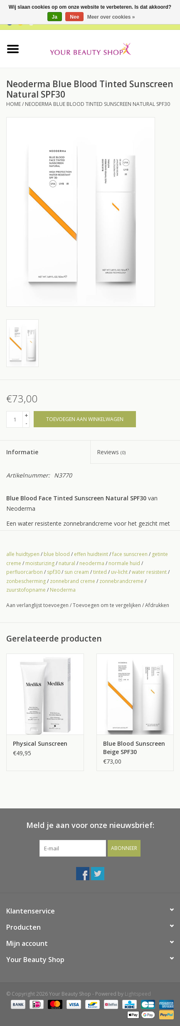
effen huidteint (91, 554)
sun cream (76, 571)
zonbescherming (26, 581)
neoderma (91, 563)
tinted (100, 571)
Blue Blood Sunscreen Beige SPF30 (134, 748)
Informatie (22, 452)
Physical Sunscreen (40, 743)
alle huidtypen (22, 554)
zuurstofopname (26, 589)
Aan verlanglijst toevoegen (37, 605)
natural (67, 563)
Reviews (111, 452)
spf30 (53, 571)
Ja (54, 17)
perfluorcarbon (24, 571)
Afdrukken (157, 605)
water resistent (149, 571)
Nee (74, 17)
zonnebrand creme (72, 581)
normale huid (124, 563)
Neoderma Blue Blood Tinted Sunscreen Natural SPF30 (97, 104)
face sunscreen (130, 554)
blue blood (57, 554)
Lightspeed (138, 993)
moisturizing (39, 563)
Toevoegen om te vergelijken (107, 605)
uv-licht (119, 571)
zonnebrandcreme (121, 581)
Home (13, 104)
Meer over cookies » (111, 17)
